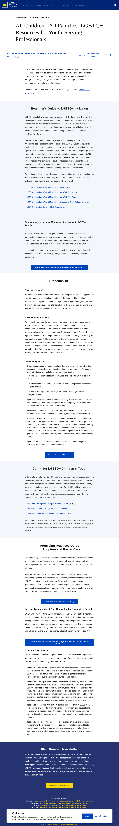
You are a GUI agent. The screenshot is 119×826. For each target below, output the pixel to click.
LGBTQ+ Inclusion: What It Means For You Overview (49, 187)
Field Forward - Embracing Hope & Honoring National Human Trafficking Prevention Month (63, 800)
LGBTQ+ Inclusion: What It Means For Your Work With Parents (54, 197)
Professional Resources (32, 17)
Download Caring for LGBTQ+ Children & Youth (49, 503)
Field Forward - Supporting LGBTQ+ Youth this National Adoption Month (63, 805)
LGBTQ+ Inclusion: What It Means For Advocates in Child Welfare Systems (59, 202)
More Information (101, 816)
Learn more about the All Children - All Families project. (50, 513)
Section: (82, 55)
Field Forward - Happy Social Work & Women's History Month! (63, 822)
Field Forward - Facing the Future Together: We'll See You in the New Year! (63, 803)
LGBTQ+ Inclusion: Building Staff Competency (47, 207)
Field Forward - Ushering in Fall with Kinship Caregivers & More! (63, 809)
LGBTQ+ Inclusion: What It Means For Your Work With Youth (53, 192)
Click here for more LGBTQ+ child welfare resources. (50, 508)
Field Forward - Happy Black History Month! (63, 824)
